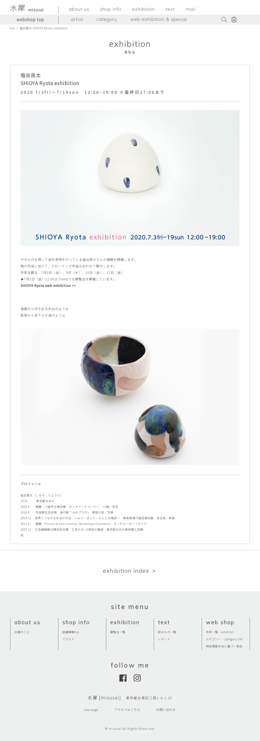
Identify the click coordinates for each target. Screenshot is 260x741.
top (12, 28)
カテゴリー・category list (224, 639)
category (106, 19)
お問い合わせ (166, 709)
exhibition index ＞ (130, 570)
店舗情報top (70, 632)
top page (91, 709)
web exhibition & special (158, 19)
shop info (110, 9)
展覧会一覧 (118, 632)
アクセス (68, 639)
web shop (220, 622)
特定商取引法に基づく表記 (224, 646)
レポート (164, 639)
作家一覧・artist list (219, 632)
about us (79, 9)
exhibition (143, 9)
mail (191, 9)
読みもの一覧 (167, 632)
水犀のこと (22, 632)
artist (77, 19)
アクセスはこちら (127, 709)
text (170, 9)
